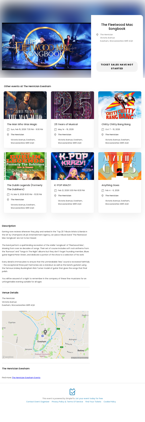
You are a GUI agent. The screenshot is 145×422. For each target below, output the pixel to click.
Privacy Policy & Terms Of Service (67, 401)
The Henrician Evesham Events (26, 377)
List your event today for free (89, 398)
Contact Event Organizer (37, 401)
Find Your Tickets (93, 401)
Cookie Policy (110, 401)
